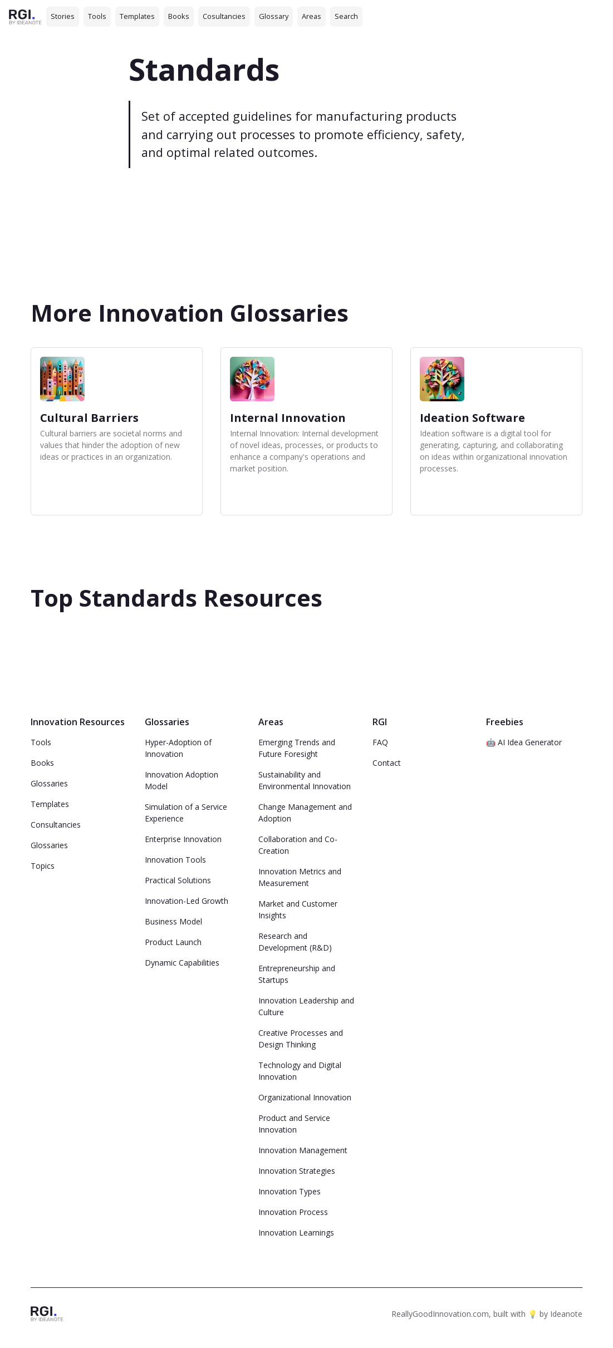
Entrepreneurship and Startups (296, 974)
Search (346, 16)
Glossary (273, 16)
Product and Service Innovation (294, 1124)
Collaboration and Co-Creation (297, 845)
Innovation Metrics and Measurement (299, 877)
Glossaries (49, 783)
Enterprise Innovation (183, 839)
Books (178, 16)
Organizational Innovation (304, 1097)
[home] (25, 16)
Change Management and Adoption (305, 812)
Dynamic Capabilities (182, 962)
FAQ (380, 742)
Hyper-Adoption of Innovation (178, 748)
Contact (386, 762)
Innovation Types (289, 1191)
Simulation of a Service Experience (186, 812)
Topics (43, 865)
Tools (97, 16)
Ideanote (566, 1313)
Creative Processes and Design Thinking (300, 1038)
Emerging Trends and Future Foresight (296, 748)
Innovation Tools (175, 859)
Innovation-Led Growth (186, 901)
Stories (63, 16)
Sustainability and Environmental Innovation (304, 780)
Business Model (173, 921)
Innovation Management (302, 1150)
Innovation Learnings (296, 1232)
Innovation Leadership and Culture (306, 1006)
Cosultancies (224, 16)
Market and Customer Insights (297, 909)
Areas (311, 16)
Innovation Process (293, 1212)
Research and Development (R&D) (295, 942)
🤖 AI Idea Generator (524, 742)
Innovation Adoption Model (181, 780)
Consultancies (56, 824)
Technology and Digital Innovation (299, 1071)
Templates (137, 16)
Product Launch (173, 942)
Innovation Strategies (296, 1170)
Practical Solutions (178, 880)
